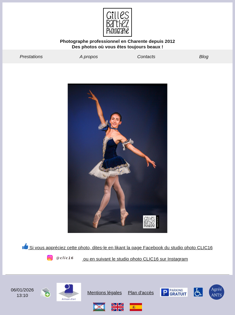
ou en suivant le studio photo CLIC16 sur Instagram (117, 258)
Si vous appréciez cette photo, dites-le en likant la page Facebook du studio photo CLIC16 (117, 247)
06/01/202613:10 (22, 292)
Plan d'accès (141, 292)
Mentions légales (104, 292)
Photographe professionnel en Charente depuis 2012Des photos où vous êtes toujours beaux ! (117, 44)
